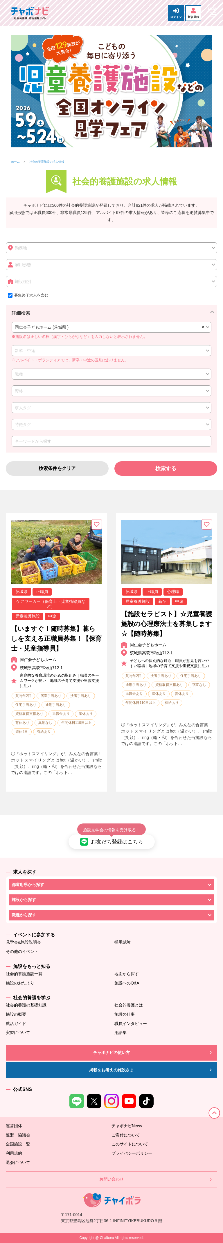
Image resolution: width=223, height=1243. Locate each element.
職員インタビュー (130, 1023)
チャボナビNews (127, 1125)
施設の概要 (16, 1014)
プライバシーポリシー (132, 1153)
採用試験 (122, 942)
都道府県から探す (28, 884)
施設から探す (24, 899)
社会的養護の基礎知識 (26, 1005)
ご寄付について (126, 1135)
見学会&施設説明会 (23, 942)
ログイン (176, 13)
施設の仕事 (124, 1014)
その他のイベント (22, 951)
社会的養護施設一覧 (24, 973)
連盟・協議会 (18, 1135)
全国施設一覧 (18, 1144)
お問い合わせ (111, 1179)
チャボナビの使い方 (111, 1052)
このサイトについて (130, 1144)
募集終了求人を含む (28, 295)
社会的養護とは (128, 1005)
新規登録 (193, 13)
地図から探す (126, 973)
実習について (18, 1032)
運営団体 (14, 1125)
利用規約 (14, 1153)
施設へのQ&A (126, 983)
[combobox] (111, 327)
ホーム (15, 161)
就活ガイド (16, 1023)
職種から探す (24, 915)
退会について (18, 1162)
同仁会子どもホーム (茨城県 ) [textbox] (108, 327)
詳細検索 (21, 313)
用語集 (120, 1032)
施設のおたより (20, 983)
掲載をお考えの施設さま (111, 1070)
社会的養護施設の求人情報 (46, 161)
